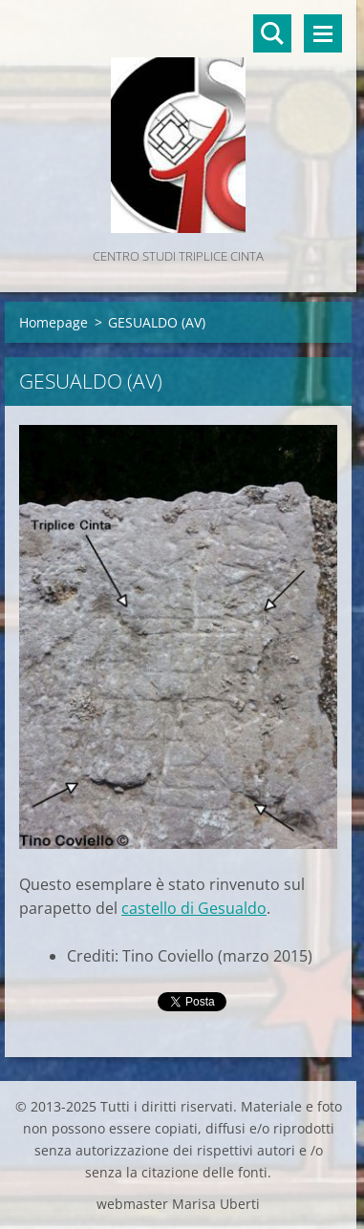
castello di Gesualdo (194, 908)
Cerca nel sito (272, 33)
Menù (323, 33)
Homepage (53, 322)
